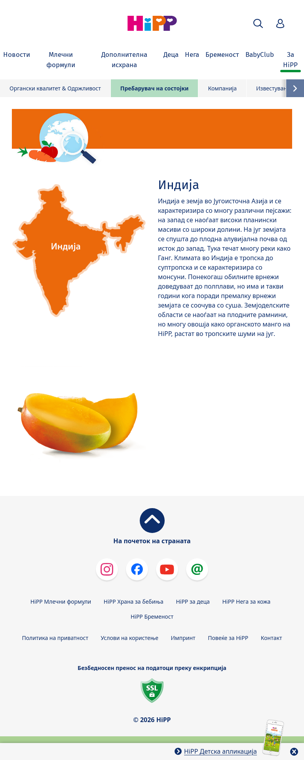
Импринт (183, 638)
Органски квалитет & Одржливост (55, 88)
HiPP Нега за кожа (246, 601)
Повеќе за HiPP (228, 638)
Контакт (271, 638)
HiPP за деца (192, 601)
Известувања (274, 88)
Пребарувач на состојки (154, 88)
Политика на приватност (55, 638)
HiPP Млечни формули (60, 601)
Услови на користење (129, 638)
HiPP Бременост (152, 616)
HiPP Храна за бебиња (133, 601)
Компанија (222, 88)
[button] (258, 23)
